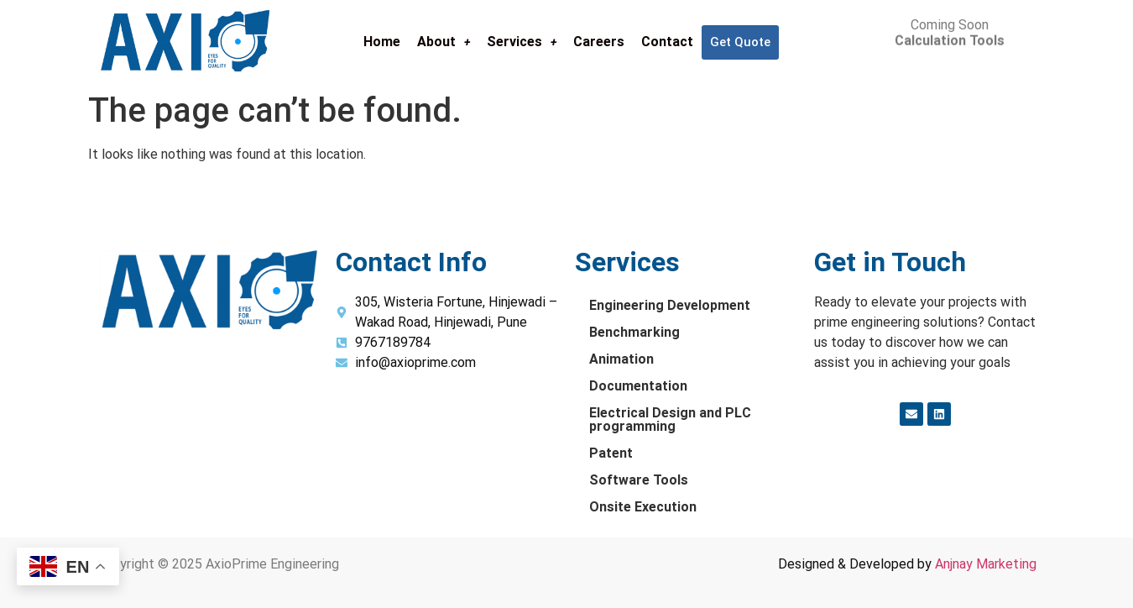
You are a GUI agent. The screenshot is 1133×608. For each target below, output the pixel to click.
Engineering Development (669, 305)
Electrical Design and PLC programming (670, 419)
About (443, 42)
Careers (598, 42)
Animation (621, 359)
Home (381, 42)
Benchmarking (634, 332)
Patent (611, 453)
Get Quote (740, 42)
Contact (667, 42)
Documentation (638, 386)
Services (521, 42)
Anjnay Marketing (985, 564)
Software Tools (638, 480)
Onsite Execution (643, 507)
